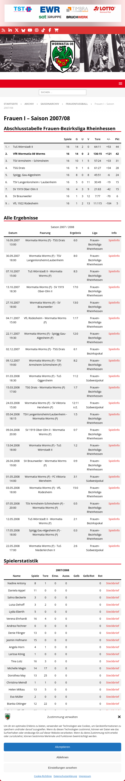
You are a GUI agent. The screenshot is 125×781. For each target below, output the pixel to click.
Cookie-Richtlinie (43, 776)
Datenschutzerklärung (65, 776)
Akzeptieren (62, 746)
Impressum (85, 776)
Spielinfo (114, 240)
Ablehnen (62, 757)
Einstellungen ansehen (62, 767)
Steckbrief (112, 583)
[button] (119, 717)
